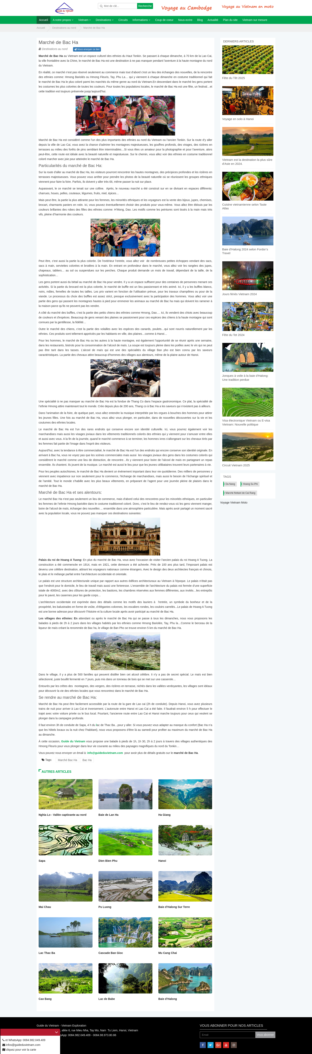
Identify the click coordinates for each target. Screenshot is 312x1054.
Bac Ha (87, 760)
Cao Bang (45, 998)
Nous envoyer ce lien (86, 49)
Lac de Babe (106, 998)
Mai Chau (45, 907)
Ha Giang (164, 814)
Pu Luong (104, 907)
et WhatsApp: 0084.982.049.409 (23, 1040)
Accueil (41, 27)
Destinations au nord (64, 27)
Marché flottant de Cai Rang (240, 493)
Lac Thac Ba (47, 952)
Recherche (145, 6)
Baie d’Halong (167, 998)
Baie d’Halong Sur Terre (174, 907)
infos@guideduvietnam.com (21, 1044)
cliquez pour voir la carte (19, 1049)
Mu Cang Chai (167, 952)
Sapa (42, 860)
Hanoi (162, 860)
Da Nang (230, 484)
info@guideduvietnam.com (105, 752)
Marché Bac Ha (67, 760)
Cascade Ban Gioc (110, 952)
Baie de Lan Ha (108, 814)
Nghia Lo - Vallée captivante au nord (62, 814)
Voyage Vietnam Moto (234, 502)
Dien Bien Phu (107, 860)
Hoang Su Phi (250, 484)
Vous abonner (265, 1034)
